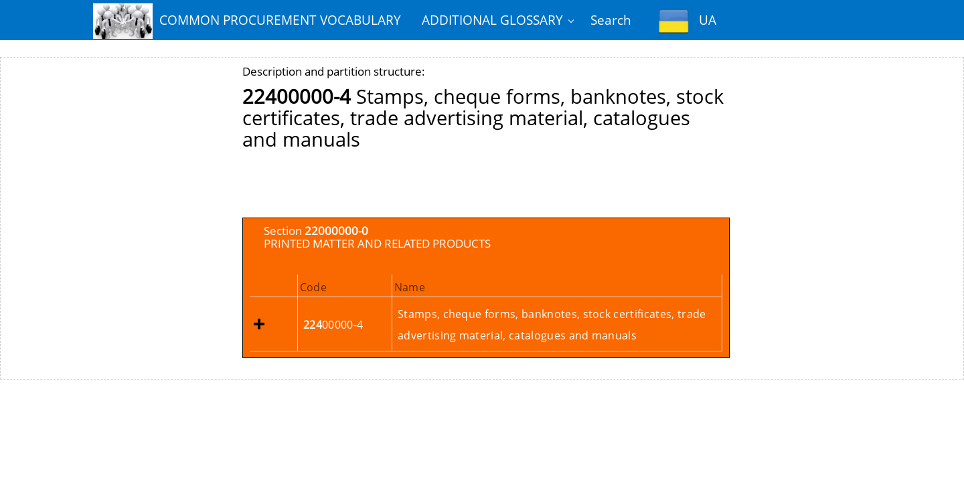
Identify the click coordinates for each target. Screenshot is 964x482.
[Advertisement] (486, 187)
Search (610, 20)
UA (687, 21)
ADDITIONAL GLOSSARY (492, 20)
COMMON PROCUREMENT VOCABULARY (246, 21)
